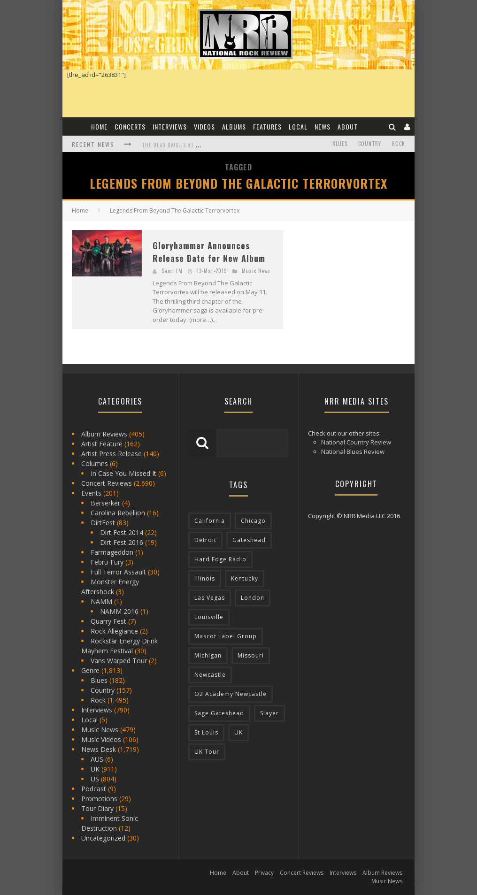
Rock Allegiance (114, 631)
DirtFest (103, 522)
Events (91, 493)
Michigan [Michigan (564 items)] (208, 655)
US (95, 778)
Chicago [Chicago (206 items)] (253, 521)
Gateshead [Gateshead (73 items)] (249, 540)
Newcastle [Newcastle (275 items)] (210, 675)
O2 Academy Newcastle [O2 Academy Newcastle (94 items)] (230, 694)
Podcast (93, 788)
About (348, 126)
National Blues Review (353, 451)
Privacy (264, 873)
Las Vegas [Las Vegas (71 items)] (209, 598)
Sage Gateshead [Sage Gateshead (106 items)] (219, 713)
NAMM (101, 601)
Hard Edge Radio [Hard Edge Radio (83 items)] (220, 559)
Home (99, 126)
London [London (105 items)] (252, 598)
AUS (97, 759)
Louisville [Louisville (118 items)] (208, 617)
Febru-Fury (107, 562)
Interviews (170, 126)
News (323, 126)
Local (298, 126)
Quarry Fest (108, 621)
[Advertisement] (362, 288)
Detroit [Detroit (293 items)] (205, 540)
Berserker (105, 502)
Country (369, 143)
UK (95, 769)
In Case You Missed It (123, 473)
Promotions (99, 798)
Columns (94, 463)
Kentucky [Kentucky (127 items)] (244, 578)
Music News (256, 271)
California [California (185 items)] (209, 521)
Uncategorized (103, 838)
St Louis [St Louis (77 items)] (206, 732)
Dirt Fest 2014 (121, 532)
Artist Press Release (111, 453)
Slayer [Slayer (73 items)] (269, 713)
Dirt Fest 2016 (121, 542)
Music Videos (101, 739)
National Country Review (356, 442)
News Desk (98, 749)
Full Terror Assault (118, 571)
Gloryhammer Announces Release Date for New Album (209, 251)
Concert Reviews (106, 483)
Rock (398, 143)
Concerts (130, 126)
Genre (90, 670)
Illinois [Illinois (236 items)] (204, 578)
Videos (204, 126)
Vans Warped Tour (119, 660)
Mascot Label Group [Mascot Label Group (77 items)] (225, 636)
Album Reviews (104, 433)
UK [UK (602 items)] (238, 732)
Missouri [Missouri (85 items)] (251, 655)
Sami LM (172, 271)
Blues (339, 143)
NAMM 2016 (119, 611)
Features (267, 126)
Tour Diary (97, 808)
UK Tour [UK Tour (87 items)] (206, 752)
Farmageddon (112, 552)
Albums (234, 126)
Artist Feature (102, 443)
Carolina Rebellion (118, 512)
